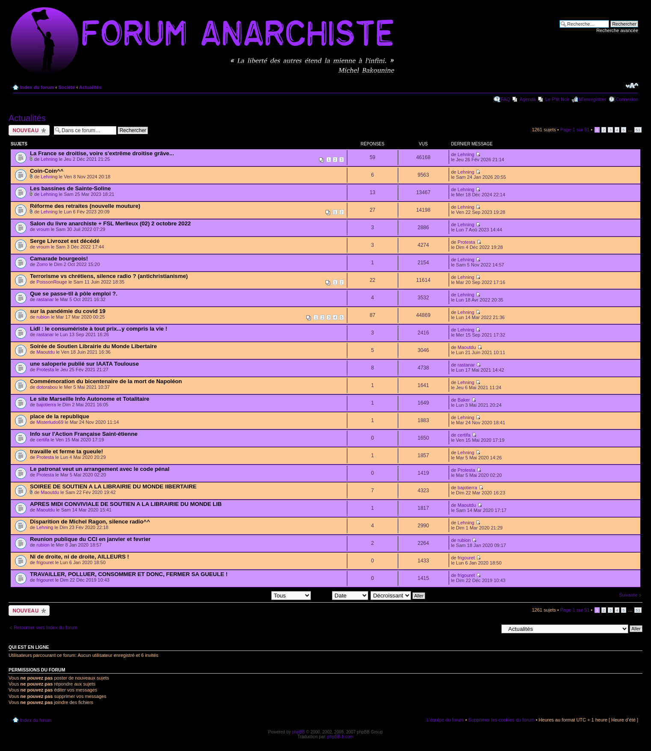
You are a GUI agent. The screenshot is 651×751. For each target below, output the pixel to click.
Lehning (49, 159)
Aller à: (490, 628)
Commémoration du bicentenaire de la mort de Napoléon (106, 381)
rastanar (44, 299)
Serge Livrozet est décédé (65, 241)
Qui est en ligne (29, 647)
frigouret (44, 562)
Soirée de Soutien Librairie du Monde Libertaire (93, 346)
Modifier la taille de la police (632, 85)
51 (638, 129)
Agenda (528, 99)
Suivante (628, 594)
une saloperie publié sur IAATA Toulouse (84, 364)
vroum (43, 229)
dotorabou (47, 387)
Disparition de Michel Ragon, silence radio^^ (90, 521)
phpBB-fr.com (341, 736)
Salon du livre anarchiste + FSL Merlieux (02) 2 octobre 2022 (110, 223)
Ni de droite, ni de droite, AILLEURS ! (79, 556)
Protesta (466, 242)
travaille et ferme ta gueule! (66, 451)
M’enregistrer (592, 99)
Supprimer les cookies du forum (501, 719)
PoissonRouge (51, 281)
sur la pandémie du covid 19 (68, 311)
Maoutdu (45, 352)
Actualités (90, 87)
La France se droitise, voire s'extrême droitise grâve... (102, 153)
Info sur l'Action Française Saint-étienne (84, 434)
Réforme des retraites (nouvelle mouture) (85, 206)
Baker (464, 399)
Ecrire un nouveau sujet (29, 130)
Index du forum (37, 87)
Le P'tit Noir (557, 99)
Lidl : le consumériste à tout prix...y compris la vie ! (98, 328)
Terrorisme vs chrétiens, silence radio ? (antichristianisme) (109, 276)
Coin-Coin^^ (46, 171)
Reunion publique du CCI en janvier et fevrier (90, 539)
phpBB (298, 732)
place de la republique (59, 416)
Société (66, 87)
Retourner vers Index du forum (45, 627)
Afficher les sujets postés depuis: (256, 595)
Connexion (626, 99)
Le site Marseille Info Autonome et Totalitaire (89, 399)
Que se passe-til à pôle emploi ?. (73, 293)
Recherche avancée (617, 30)
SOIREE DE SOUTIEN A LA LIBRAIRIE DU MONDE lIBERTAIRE (113, 486)
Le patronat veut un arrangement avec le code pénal (99, 469)
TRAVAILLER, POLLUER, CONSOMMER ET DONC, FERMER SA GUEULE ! (129, 574)
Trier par (340, 595)
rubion (43, 316)
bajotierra (46, 404)
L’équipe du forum (445, 719)
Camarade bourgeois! (59, 258)
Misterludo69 (49, 422)
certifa (42, 439)
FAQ (505, 99)
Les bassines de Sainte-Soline (70, 188)
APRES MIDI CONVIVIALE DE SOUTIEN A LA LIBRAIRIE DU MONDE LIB (126, 504)
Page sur (575, 129)
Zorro (41, 264)
